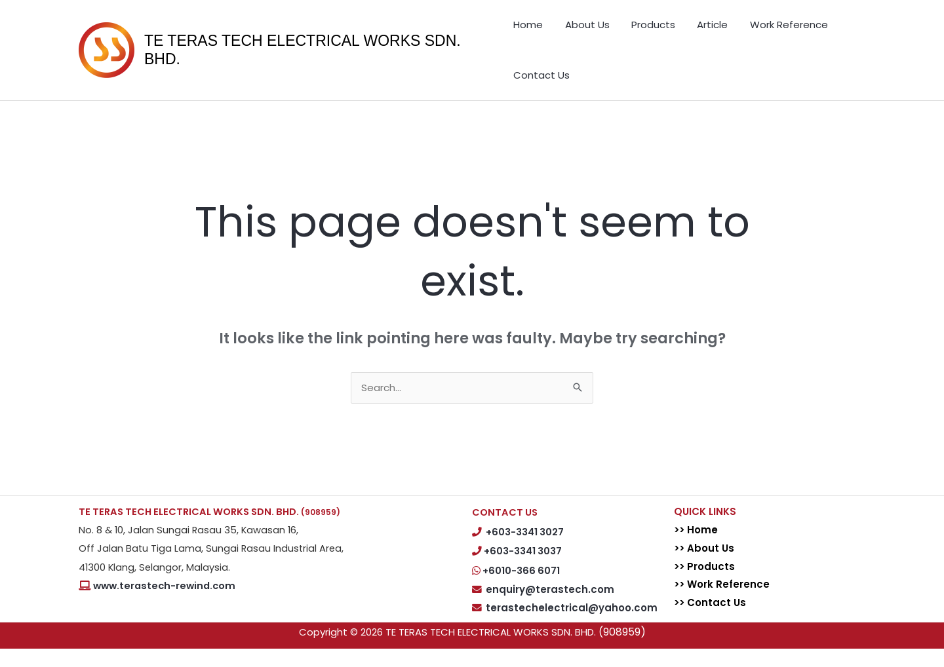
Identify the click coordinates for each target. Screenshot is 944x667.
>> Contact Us (710, 621)
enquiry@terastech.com (550, 607)
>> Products (705, 584)
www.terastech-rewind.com (164, 604)
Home (528, 29)
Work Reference (754, 29)
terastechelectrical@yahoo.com (572, 626)
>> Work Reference (722, 602)
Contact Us (541, 88)
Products (636, 29)
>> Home (696, 548)
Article (686, 29)
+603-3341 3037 (523, 569)
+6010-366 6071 (521, 589)
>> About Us (705, 566)
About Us (578, 29)
